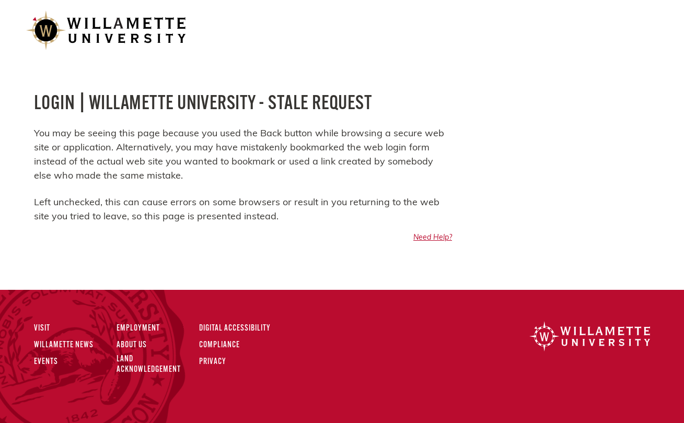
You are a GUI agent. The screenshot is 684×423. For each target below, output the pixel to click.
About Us (132, 345)
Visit (42, 328)
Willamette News (64, 345)
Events (46, 362)
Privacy (212, 362)
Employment (138, 328)
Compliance (219, 345)
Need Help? (432, 238)
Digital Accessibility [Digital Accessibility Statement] (235, 328)
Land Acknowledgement (149, 364)
